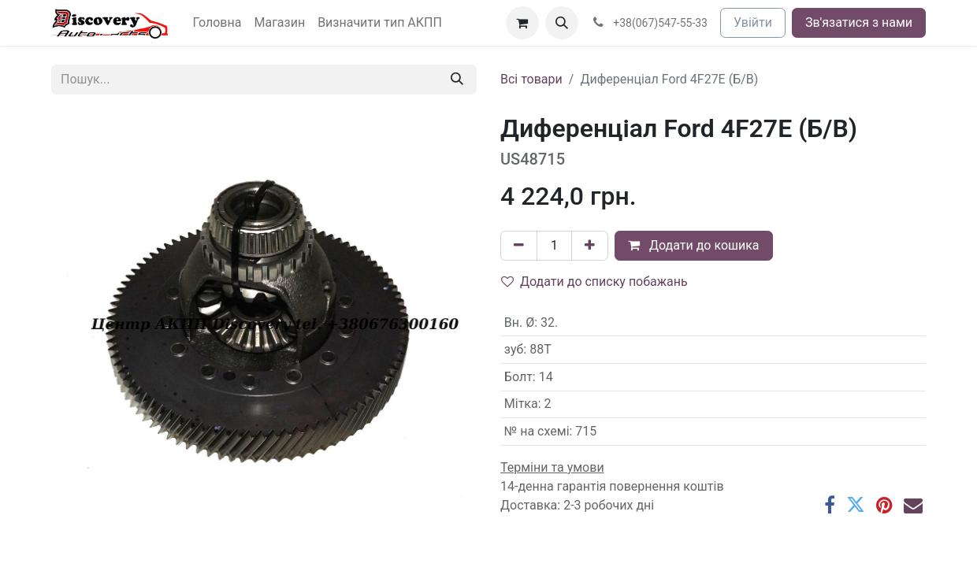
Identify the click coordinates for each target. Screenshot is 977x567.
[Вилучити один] (518, 246)
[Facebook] (829, 504)
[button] (561, 22)
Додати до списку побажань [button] (594, 281)
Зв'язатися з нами (858, 22)
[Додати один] (589, 246)
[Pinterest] (884, 504)
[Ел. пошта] (913, 504)
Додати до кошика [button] (694, 245)
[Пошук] (457, 79)
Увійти (753, 22)
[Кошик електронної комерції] (522, 22)
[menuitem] (217, 23)
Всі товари (531, 79)
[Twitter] (855, 504)
